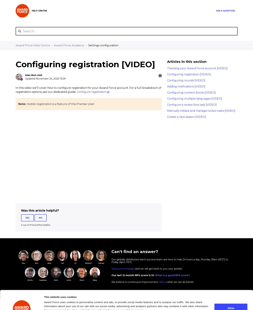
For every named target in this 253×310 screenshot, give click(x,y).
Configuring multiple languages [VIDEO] (194, 98)
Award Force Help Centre (33, 45)
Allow (231, 290)
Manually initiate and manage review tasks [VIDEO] (201, 110)
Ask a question (225, 10)
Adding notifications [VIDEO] (186, 86)
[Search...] (127, 31)
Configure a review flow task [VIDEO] (192, 104)
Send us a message (122, 268)
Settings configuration (103, 45)
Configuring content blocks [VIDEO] (191, 92)
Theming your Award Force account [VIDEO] (197, 68)
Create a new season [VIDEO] (186, 116)
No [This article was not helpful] (40, 217)
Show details (52, 301)
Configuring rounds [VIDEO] (186, 80)
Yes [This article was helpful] (27, 217)
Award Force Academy (69, 45)
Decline (230, 301)
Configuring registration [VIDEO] (189, 74)
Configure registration (92, 92)
